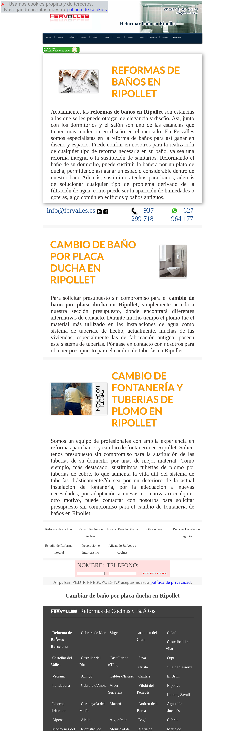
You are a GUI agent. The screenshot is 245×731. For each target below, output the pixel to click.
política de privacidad (170, 582)
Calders (144, 676)
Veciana (58, 676)
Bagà (142, 720)
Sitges (114, 633)
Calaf (171, 633)
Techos (95, 37)
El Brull (173, 676)
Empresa (60, 37)
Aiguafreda (118, 720)
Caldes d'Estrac (122, 676)
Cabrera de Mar (93, 633)
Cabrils (172, 720)
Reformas (48, 37)
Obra (118, 37)
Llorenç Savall (178, 695)
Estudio (142, 37)
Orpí (170, 658)
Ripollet (173, 685)
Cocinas (83, 37)
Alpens (57, 720)
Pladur (107, 37)
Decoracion (153, 37)
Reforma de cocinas (58, 529)
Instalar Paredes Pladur (122, 529)
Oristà (143, 667)
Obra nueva (154, 529)
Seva (142, 658)
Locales (130, 37)
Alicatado (165, 37)
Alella (85, 720)
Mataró (115, 704)
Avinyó (86, 676)
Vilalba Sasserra (179, 667)
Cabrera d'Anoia (94, 685)
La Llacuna (61, 685)
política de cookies (87, 9)
